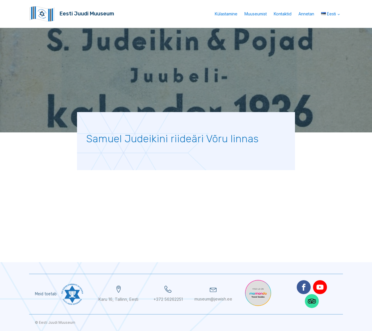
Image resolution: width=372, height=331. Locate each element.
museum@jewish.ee (213, 298)
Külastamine (226, 13)
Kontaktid (282, 13)
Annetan (306, 13)
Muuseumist (255, 13)
